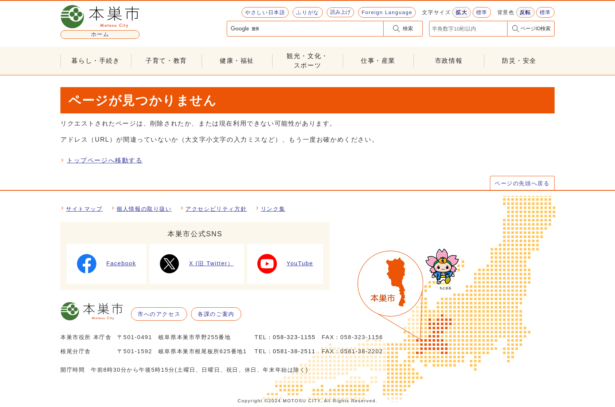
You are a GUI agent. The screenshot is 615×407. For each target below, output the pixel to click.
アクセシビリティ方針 (216, 209)
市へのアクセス (159, 314)
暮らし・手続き (95, 60)
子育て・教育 (166, 60)
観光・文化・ (307, 61)
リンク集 (273, 209)
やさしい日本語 (265, 12)
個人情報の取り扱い (143, 209)
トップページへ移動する (105, 160)
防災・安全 (519, 60)
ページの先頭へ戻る (522, 183)
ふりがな (307, 12)
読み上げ (340, 12)
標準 (482, 12)
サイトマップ (84, 209)
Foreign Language (387, 12)
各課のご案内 (216, 314)
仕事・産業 (378, 60)
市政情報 (448, 60)
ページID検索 (535, 28)
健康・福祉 (237, 60)
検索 (408, 28)
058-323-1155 (294, 337)
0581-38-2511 (294, 351)
